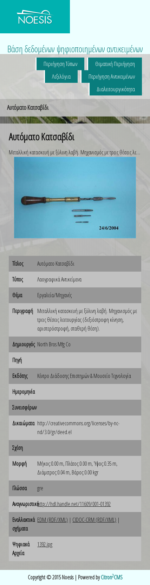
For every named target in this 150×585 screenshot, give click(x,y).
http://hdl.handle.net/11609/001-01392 (74, 504)
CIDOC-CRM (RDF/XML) (94, 520)
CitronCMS (112, 577)
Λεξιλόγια (61, 76)
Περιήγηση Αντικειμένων (112, 76)
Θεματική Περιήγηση (115, 64)
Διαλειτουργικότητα (116, 89)
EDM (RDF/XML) (52, 520)
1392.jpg (44, 544)
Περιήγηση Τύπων (60, 64)
